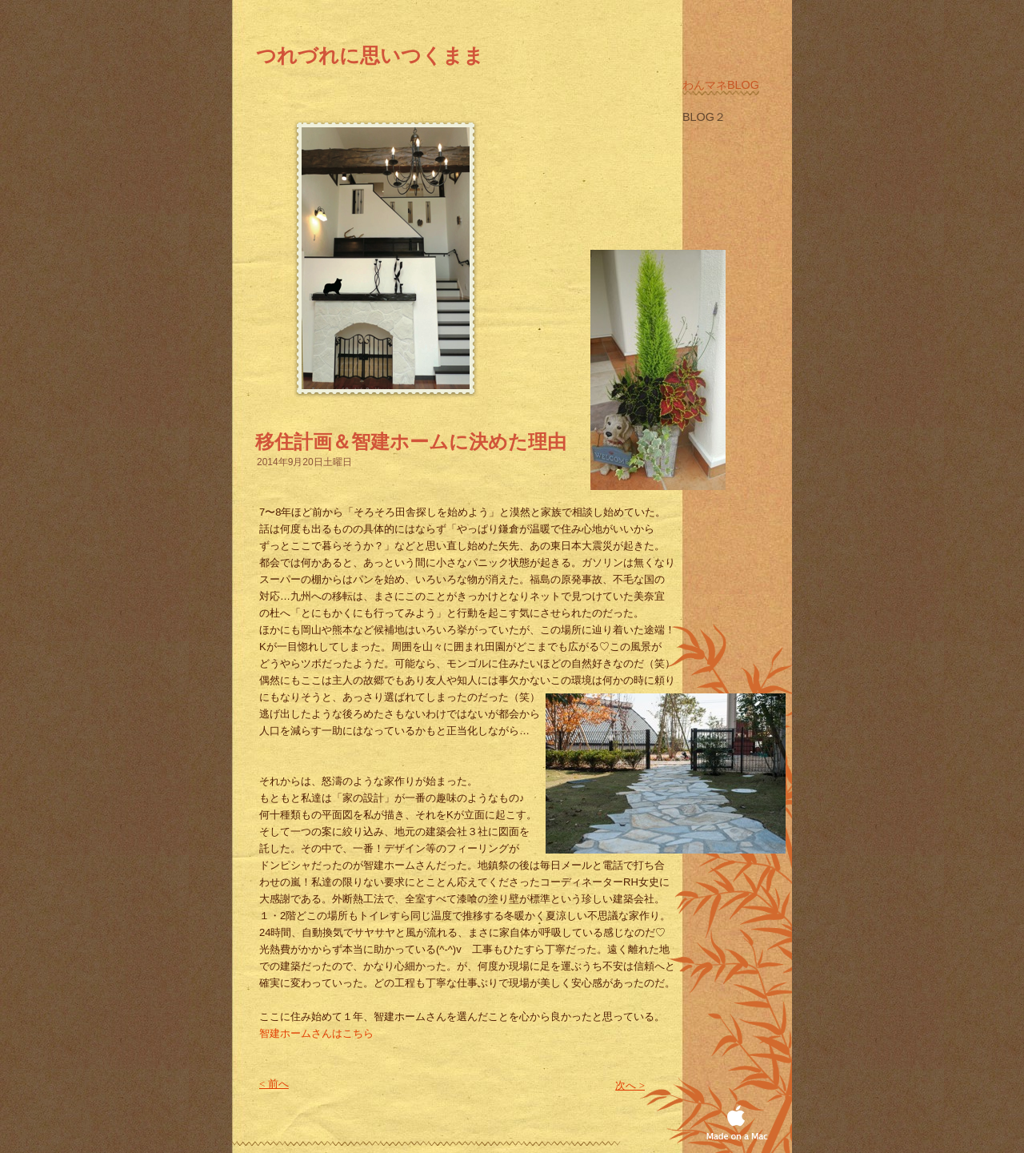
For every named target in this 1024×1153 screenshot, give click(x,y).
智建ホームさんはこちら (316, 1033)
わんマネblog (720, 84)
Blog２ (704, 116)
